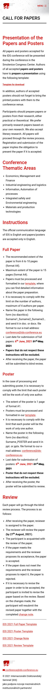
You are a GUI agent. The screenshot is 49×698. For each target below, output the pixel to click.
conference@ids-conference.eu (24, 332)
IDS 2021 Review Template (18, 645)
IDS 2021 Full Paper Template (20, 624)
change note (26, 614)
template (30, 283)
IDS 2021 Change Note (16, 638)
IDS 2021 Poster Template (18, 631)
